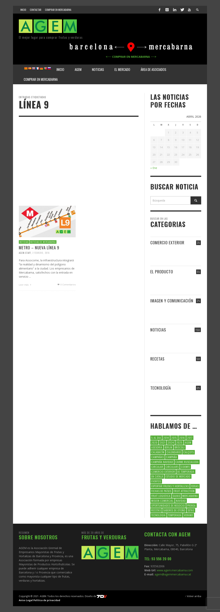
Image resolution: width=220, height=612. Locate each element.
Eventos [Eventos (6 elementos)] (156, 481)
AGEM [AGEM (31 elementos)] (188, 442)
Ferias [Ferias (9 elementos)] (195, 486)
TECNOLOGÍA (160, 388)
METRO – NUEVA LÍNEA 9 (39, 247)
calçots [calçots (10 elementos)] (188, 452)
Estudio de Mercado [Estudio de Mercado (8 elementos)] (178, 476)
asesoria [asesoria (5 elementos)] (156, 447)
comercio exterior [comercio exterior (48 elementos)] (163, 471)
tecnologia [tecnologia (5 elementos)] (158, 515)
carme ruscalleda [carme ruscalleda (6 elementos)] (187, 462)
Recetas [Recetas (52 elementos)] (156, 510)
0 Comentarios (66, 284)
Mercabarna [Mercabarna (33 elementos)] (190, 496)
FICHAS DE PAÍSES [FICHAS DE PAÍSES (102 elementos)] (161, 491)
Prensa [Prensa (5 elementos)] (191, 505)
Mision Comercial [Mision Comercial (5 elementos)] (162, 500)
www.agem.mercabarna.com (175, 570)
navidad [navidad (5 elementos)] (181, 500)
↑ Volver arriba (193, 596)
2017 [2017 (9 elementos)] (189, 438)
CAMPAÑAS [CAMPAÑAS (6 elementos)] (157, 457)
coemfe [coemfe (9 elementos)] (185, 467)
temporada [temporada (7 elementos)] (175, 515)
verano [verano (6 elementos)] (188, 515)
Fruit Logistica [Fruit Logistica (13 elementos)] (161, 496)
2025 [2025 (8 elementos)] (179, 442)
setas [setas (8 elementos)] (191, 510)
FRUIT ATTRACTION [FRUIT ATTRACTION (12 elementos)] (184, 491)
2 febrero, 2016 (41, 252)
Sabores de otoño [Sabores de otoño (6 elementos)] (174, 510)
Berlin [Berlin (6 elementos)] (168, 447)
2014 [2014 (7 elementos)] (166, 438)
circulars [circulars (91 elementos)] (172, 467)
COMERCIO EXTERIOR (167, 242)
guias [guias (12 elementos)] (176, 496)
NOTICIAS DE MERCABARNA (43, 242)
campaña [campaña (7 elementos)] (171, 457)
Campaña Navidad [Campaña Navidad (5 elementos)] (162, 462)
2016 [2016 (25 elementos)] (182, 438)
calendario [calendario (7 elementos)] (174, 452)
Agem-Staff (25, 252)
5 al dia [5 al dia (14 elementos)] (156, 438)
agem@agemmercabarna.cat (172, 574)
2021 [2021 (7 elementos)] (162, 442)
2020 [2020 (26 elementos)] (154, 442)
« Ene (153, 168)
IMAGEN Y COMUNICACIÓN (171, 301)
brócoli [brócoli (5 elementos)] (180, 447)
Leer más (25, 284)
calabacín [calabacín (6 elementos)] (157, 452)
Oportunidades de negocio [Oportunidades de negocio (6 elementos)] (168, 505)
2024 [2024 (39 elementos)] (171, 442)
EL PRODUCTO (161, 272)
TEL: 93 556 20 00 (157, 558)
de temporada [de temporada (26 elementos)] (185, 471)
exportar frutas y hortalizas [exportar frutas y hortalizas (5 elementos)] (170, 486)
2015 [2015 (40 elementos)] (174, 438)
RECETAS (157, 359)
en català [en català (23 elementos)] (157, 476)
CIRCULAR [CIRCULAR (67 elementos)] (157, 467)
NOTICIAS (24, 242)
